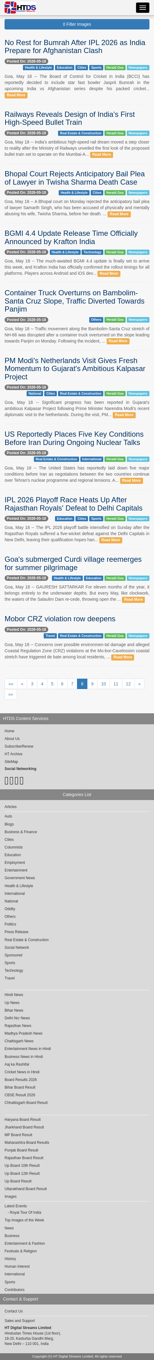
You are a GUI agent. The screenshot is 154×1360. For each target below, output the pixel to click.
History (10, 1259)
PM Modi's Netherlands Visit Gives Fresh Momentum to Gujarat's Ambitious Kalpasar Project (75, 368)
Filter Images (77, 24)
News (9, 1228)
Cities (81, 67)
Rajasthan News (18, 1026)
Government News (20, 878)
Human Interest (17, 1266)
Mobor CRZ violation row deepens (60, 619)
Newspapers (138, 67)
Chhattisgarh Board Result (26, 1103)
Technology (92, 252)
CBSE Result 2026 (20, 1095)
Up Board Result (18, 1181)
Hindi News (14, 995)
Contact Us (14, 1311)
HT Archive (13, 754)
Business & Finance (21, 832)
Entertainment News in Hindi (28, 1049)
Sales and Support (20, 1321)
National (34, 393)
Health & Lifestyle (38, 67)
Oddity (10, 909)
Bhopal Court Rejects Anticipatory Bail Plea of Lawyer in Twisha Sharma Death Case (75, 178)
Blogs (9, 824)
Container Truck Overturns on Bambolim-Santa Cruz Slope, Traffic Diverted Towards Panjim (75, 301)
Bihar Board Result (20, 1087)
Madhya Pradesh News (23, 1033)
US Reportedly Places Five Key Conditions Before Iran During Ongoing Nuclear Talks (74, 438)
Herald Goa (114, 67)
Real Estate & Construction (80, 133)
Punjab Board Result (21, 1150)
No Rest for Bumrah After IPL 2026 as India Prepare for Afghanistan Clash (75, 46)
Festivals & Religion (21, 1251)
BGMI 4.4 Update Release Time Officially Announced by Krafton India (71, 237)
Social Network (17, 947)
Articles (10, 807)
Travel (50, 636)
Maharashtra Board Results (27, 1142)
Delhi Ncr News (17, 1018)
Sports (96, 67)
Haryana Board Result (23, 1119)
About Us (12, 739)
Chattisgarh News (19, 1041)
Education (64, 67)
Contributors (14, 1290)
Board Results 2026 (21, 1080)
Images (10, 1196)
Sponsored (13, 955)
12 (128, 683)
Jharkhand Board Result (24, 1127)
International (91, 459)
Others (96, 319)
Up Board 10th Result (22, 1165)
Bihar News (14, 1010)
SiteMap (11, 762)
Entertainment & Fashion (25, 1243)
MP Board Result (18, 1135)
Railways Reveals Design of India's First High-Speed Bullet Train (70, 118)
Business (12, 1236)
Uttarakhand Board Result (26, 1189)
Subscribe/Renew (19, 746)
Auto (8, 816)
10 (103, 683)
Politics (10, 924)
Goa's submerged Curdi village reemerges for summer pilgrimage (73, 563)
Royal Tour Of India (25, 1212)
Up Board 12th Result (22, 1173)
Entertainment (16, 870)
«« (11, 683)
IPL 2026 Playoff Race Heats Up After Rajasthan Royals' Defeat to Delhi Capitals (73, 504)
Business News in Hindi (24, 1057)
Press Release (16, 932)
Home (9, 731)
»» (10, 694)
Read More (16, 95)
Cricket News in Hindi (22, 1072)
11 (116, 683)
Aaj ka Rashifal (17, 1064)
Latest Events (16, 1206)
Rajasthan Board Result (24, 1158)
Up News (12, 1003)
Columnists (14, 847)
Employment (15, 862)
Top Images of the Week (24, 1220)
